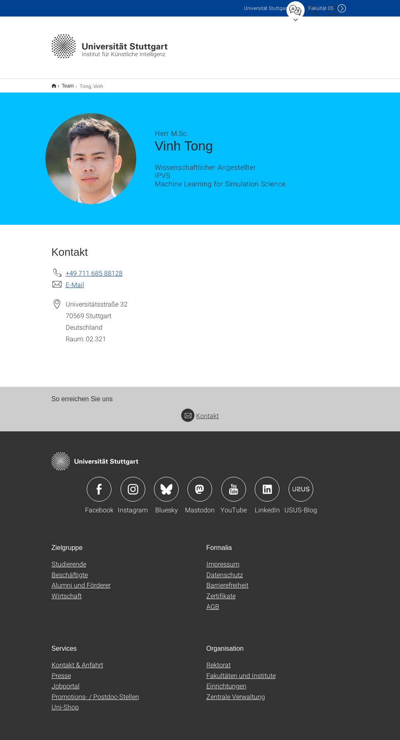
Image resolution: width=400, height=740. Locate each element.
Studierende (69, 558)
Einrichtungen (226, 680)
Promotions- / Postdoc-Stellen (95, 691)
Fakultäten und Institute (241, 670)
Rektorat (218, 659)
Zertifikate (221, 590)
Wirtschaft (67, 590)
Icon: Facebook (99, 483)
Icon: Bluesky (166, 483)
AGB (212, 601)
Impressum (222, 558)
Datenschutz (224, 569)
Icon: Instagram (133, 483)
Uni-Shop (65, 701)
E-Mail (75, 279)
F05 (321, 8)
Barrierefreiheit (227, 579)
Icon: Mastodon (199, 483)
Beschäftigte (70, 569)
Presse (61, 670)
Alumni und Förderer (81, 579)
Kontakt (200, 410)
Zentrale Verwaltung (235, 691)
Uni (266, 8)
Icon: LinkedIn (267, 483)
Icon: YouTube (233, 483)
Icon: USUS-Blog (301, 483)
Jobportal (66, 680)
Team (63, 83)
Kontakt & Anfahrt (77, 659)
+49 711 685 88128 (94, 267)
